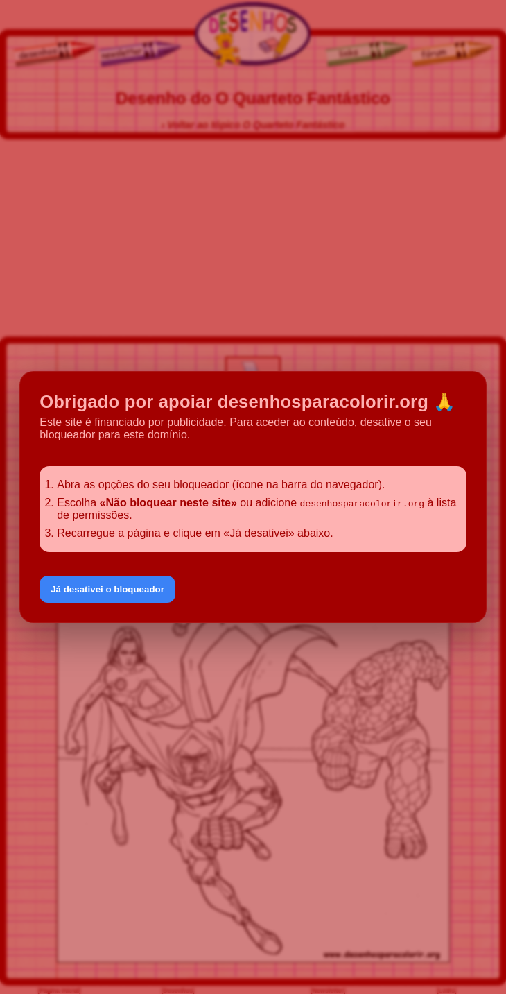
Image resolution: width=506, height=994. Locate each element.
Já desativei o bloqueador (107, 589)
